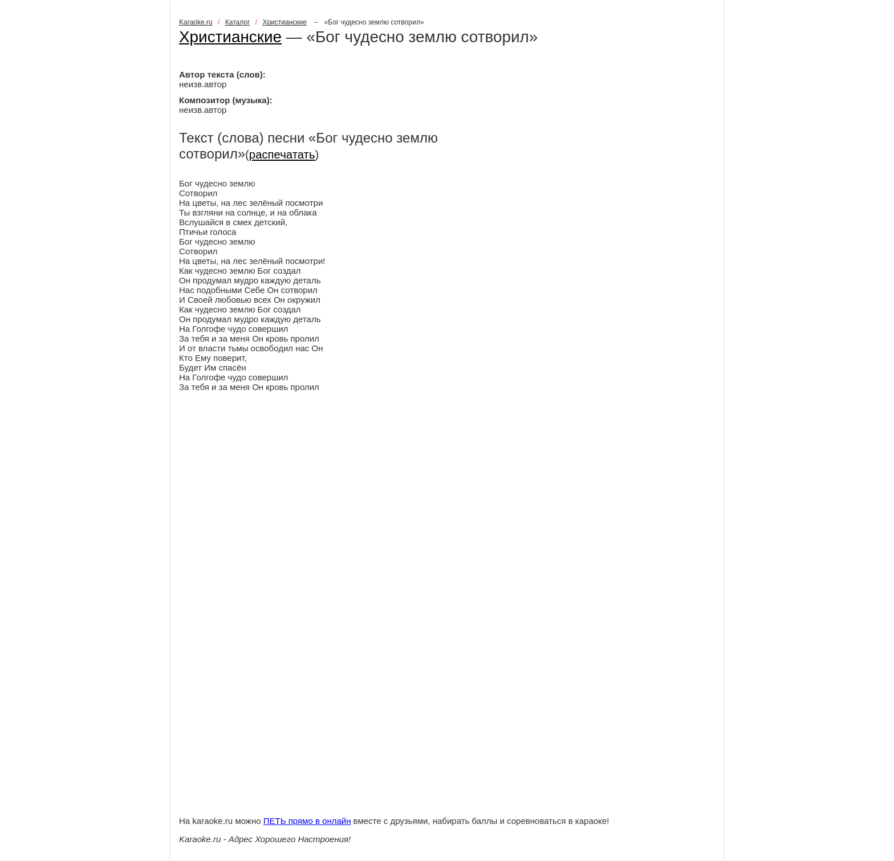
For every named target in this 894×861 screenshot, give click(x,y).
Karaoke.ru (196, 22)
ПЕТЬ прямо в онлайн (307, 821)
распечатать (282, 154)
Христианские (284, 22)
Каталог (237, 22)
